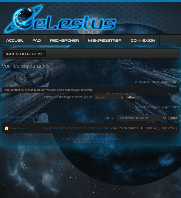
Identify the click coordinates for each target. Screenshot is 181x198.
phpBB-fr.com (100, 141)
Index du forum (24, 53)
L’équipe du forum (53, 128)
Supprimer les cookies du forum (89, 128)
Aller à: (109, 117)
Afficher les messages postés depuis (90, 97)
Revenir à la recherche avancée (26, 72)
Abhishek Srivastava (107, 138)
